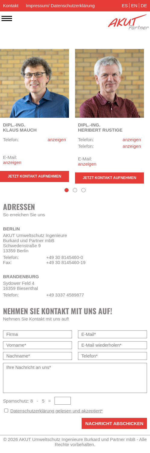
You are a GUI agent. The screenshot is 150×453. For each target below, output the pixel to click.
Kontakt (10, 5)
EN (134, 5)
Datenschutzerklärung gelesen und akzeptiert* (56, 410)
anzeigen (57, 139)
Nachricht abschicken (114, 423)
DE (144, 5)
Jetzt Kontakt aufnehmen (34, 176)
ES (125, 5)
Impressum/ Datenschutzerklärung (60, 5)
